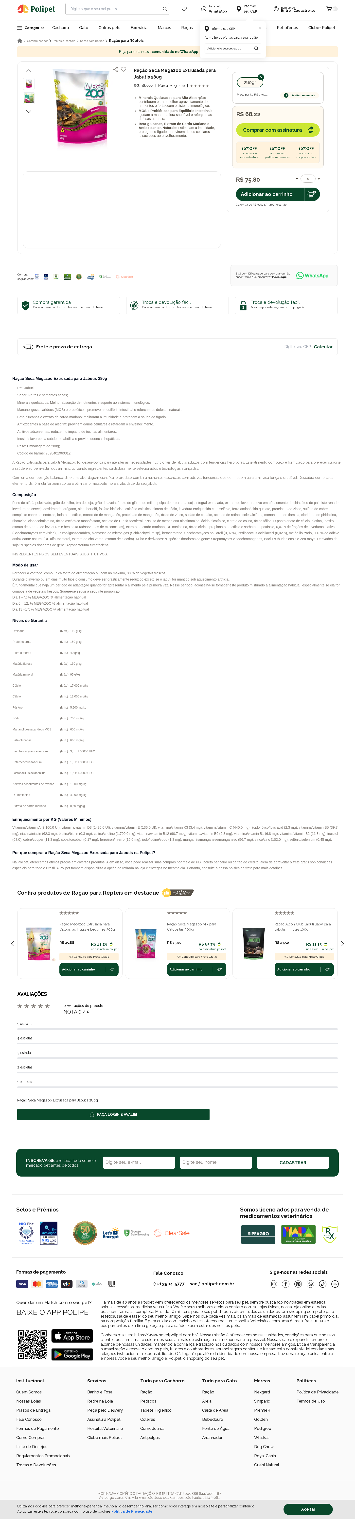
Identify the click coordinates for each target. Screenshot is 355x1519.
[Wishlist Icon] (184, 9)
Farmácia (139, 27)
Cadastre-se (304, 11)
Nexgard (262, 1392)
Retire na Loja (100, 1401)
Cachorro (60, 27)
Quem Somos (29, 1392)
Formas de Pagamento (37, 1428)
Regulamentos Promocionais (43, 1456)
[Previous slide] (12, 943)
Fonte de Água (216, 1428)
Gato (83, 27)
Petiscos (148, 1401)
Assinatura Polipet (104, 1419)
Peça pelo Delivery (105, 1410)
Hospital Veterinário (105, 1428)
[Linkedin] (335, 1284)
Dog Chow (264, 1446)
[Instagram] (273, 1284)
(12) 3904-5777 (168, 1283)
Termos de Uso (311, 1401)
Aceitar (308, 1509)
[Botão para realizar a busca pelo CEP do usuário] (256, 48)
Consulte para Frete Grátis (89, 956)
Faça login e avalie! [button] (113, 1114)
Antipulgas (150, 1437)
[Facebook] (285, 1284)
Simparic (262, 1401)
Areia (207, 1401)
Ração (146, 1392)
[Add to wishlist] (123, 69)
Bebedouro (212, 1419)
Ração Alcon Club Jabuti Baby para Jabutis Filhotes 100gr (303, 926)
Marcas (164, 27)
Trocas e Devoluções (36, 1465)
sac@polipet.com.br (212, 1283)
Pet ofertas (287, 27)
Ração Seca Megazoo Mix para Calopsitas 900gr (191, 926)
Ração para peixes (92, 41)
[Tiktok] (322, 1284)
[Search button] (164, 8)
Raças (187, 27)
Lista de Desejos (31, 1446)
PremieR (262, 1410)
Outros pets (109, 27)
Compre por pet (37, 41)
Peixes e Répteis (64, 41)
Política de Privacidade (318, 1392)
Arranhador (212, 1437)
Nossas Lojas (28, 1401)
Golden (261, 1419)
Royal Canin (265, 1456)
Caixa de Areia (215, 1410)
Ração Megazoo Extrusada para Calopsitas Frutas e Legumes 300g (87, 926)
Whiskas (261, 1437)
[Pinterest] (298, 1284)
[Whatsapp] (310, 1284)
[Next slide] (342, 943)
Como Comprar (30, 1437)
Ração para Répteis (126, 41)
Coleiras (147, 1419)
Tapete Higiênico (156, 1410)
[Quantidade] (308, 179)
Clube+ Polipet (321, 27)
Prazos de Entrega (33, 1410)
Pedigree (262, 1428)
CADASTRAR (293, 1162)
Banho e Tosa (99, 1392)
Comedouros (152, 1428)
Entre (286, 11)
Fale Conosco (29, 1419)
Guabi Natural (266, 1465)
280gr (250, 82)
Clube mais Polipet (104, 1437)
